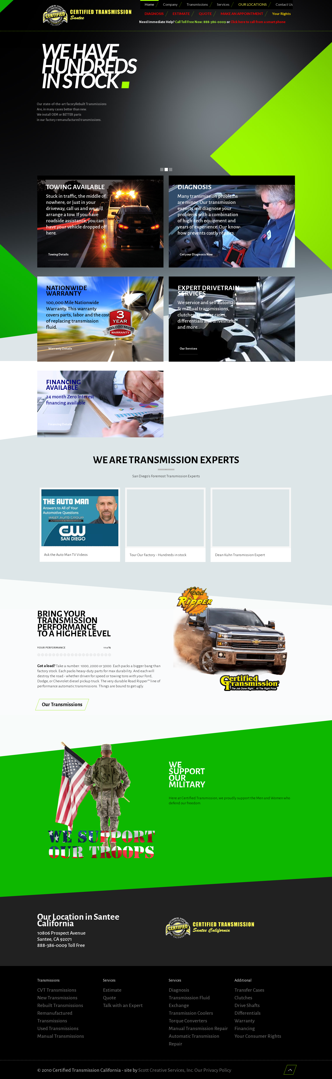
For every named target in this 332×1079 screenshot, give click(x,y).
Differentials (247, 1013)
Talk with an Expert (123, 1005)
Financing (244, 1028)
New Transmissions (57, 997)
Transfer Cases (249, 990)
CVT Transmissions (56, 990)
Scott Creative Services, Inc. (166, 1070)
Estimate (112, 990)
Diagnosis (179, 990)
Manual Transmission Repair (198, 1028)
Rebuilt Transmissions (60, 1005)
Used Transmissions (57, 1028)
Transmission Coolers (191, 1013)
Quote (109, 997)
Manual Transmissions (60, 1036)
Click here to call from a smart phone (258, 22)
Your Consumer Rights (257, 1036)
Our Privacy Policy (212, 1070)
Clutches (243, 997)
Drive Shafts (247, 1005)
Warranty (244, 1020)
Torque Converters (188, 1020)
